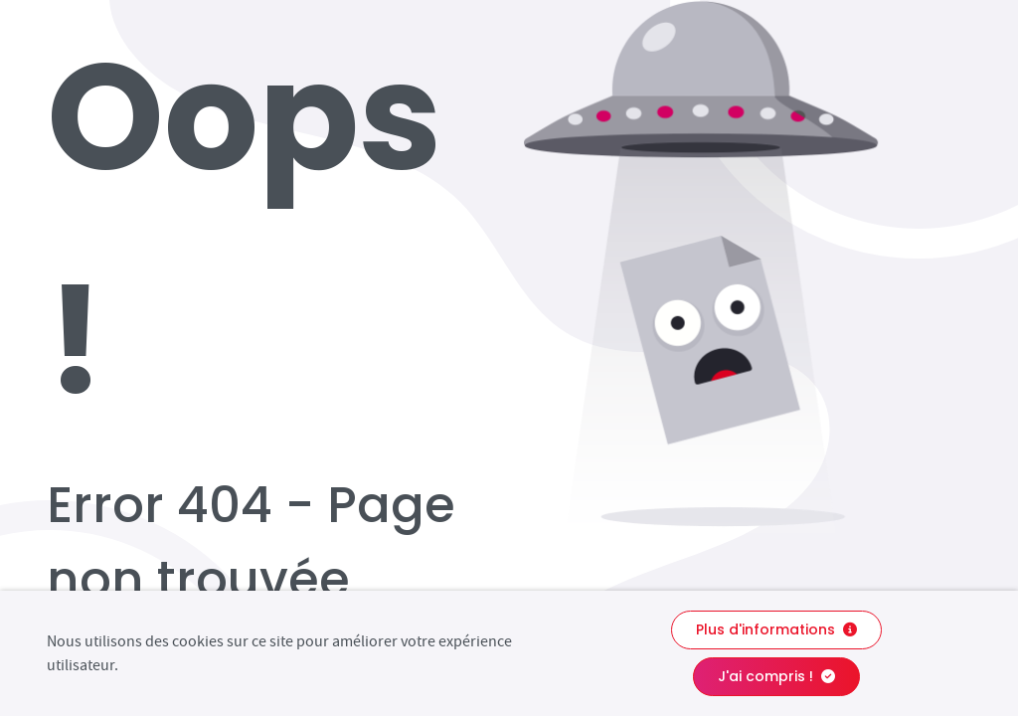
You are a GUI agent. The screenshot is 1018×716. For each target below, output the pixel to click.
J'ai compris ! (776, 676)
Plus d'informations (776, 629)
